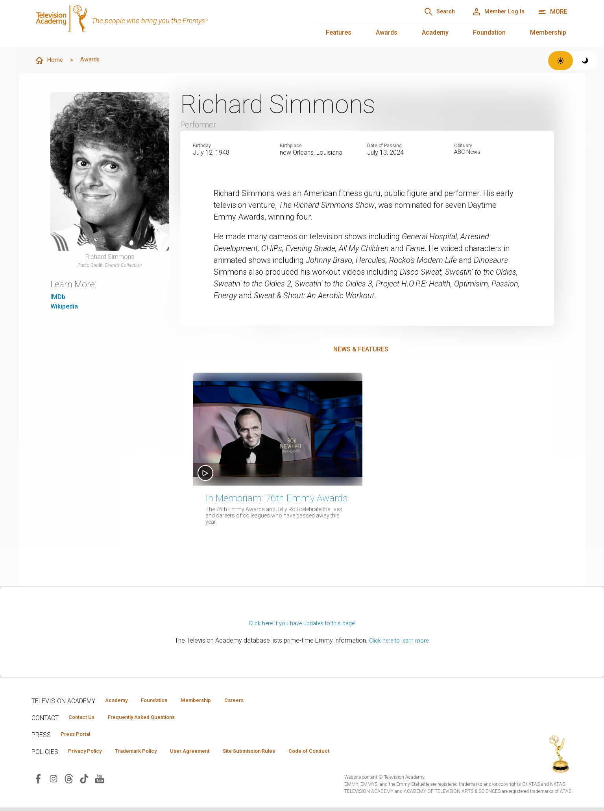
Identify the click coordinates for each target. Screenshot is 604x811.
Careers (260, 701)
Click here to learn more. (399, 641)
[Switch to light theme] (560, 60)
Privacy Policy (89, 754)
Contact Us (85, 718)
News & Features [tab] (360, 349)
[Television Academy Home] (164, 23)
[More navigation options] (552, 11)
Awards (386, 32)
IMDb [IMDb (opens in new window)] (57, 297)
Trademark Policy (149, 754)
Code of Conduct (349, 754)
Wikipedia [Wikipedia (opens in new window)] (64, 306)
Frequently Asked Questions (153, 718)
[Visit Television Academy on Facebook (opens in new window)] (38, 781)
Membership (548, 32)
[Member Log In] (492, 11)
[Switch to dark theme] (585, 60)
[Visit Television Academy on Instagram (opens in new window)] (53, 781)
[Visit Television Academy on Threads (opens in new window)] (69, 781)
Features (338, 32)
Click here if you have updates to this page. (302, 623)
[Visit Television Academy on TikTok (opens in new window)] (84, 781)
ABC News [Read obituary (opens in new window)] (468, 153)
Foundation (489, 32)
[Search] (423, 11)
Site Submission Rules (280, 754)
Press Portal (79, 736)
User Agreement (211, 754)
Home (50, 60)
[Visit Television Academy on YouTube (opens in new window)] (99, 781)
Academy (435, 32)
